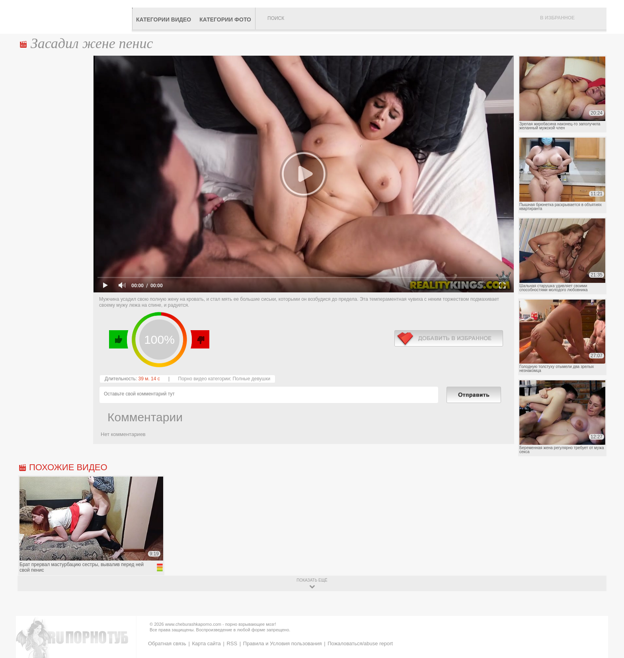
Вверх (608, 619)
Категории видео (163, 19)
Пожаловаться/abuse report (360, 643)
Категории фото (225, 19)
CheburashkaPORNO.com (75, 16)
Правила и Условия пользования (282, 643)
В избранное (557, 18)
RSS (231, 643)
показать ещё (311, 580)
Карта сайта (206, 643)
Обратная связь (167, 643)
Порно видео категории (204, 379)
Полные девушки (251, 379)
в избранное (448, 338)
